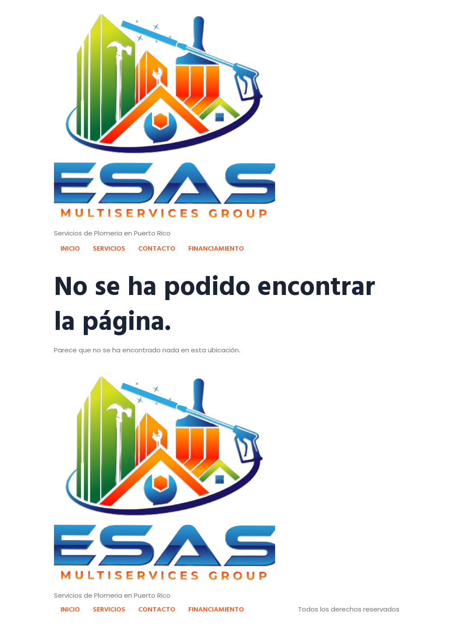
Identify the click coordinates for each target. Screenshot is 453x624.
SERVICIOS (109, 248)
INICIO (70, 248)
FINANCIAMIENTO (216, 248)
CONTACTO (156, 248)
